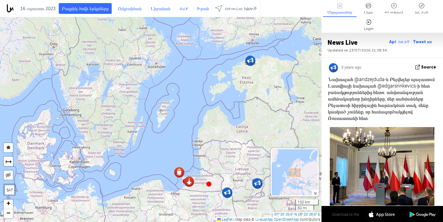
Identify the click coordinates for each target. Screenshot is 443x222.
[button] (208, 184)
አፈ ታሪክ (421, 8)
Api (392, 41)
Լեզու (368, 8)
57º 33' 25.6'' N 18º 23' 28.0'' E (297, 214)
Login (368, 25)
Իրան (203, 8)
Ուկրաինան (130, 8)
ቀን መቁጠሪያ (394, 8)
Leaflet (225, 219)
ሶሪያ (184, 8)
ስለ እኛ (404, 41)
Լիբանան (160, 8)
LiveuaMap (264, 219)
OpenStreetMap (286, 219)
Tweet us (422, 41)
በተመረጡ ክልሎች (236, 8)
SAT (9, 189)
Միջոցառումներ (339, 8)
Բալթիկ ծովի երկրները (85, 8)
